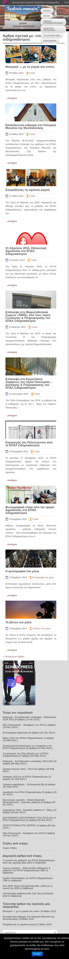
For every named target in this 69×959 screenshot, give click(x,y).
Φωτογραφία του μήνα (43, 577)
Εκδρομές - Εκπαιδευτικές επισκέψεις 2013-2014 (28, 761)
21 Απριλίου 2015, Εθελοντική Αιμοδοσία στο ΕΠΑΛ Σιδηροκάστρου (25, 251)
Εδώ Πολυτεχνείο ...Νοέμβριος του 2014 (24, 725)
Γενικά (32, 73)
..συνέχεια (11, 98)
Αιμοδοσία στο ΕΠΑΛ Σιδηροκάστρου (22, 792)
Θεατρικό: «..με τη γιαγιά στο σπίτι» (30, 66)
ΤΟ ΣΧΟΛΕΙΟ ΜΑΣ (51, 35)
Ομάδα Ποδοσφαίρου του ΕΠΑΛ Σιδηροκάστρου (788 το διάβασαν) (28, 879)
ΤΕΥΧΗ (46, 16)
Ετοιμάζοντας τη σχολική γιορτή (27, 189)
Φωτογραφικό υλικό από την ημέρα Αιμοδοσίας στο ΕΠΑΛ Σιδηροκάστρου (29, 510)
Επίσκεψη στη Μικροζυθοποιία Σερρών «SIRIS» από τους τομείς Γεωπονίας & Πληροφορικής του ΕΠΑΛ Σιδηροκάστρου (28, 316)
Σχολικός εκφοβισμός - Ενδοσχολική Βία (23, 784)
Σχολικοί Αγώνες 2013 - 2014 (18, 769)
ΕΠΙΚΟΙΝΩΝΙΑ (49, 41)
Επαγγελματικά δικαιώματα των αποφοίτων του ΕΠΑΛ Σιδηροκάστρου (27, 746)
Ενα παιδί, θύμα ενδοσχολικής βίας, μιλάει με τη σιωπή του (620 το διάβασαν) (27, 887)
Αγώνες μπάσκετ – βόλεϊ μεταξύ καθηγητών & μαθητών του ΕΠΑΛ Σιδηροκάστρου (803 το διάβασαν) (26, 870)
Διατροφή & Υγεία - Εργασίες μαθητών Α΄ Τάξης (27, 810)
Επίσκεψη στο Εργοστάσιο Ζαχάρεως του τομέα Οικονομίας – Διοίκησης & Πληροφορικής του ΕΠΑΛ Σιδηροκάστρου (28, 383)
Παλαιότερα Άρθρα (13, 656)
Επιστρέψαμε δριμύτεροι (15, 732)
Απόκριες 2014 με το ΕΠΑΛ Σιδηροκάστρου (25, 776)
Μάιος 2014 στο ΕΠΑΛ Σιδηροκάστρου (23, 738)
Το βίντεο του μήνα (18, 622)
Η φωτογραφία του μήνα (22, 571)
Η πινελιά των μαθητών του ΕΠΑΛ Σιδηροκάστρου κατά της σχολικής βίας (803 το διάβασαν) (29, 861)
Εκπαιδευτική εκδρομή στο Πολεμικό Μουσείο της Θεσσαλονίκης (30, 127)
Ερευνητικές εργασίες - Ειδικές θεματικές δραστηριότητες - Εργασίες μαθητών (24, 801)
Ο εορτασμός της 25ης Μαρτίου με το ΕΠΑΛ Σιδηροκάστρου (25, 754)
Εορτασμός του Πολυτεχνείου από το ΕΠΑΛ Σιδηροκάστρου (29, 444)
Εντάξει (37, 954)
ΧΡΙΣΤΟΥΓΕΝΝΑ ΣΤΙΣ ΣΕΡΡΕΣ (19, 825)
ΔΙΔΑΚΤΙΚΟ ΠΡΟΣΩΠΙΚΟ (49, 29)
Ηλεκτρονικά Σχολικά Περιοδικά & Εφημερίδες (36, 2)
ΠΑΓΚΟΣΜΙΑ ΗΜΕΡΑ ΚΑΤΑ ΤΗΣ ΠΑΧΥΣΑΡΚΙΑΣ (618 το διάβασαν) (28, 894)
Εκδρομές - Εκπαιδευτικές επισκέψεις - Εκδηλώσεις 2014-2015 (29, 718)
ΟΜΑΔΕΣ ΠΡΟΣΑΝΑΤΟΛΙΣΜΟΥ (53, 22)
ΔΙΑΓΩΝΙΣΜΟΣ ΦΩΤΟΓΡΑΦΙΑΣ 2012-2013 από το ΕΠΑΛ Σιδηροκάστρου (29, 818)
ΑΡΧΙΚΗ (47, 11)
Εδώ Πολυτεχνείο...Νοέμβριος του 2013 (23, 833)
